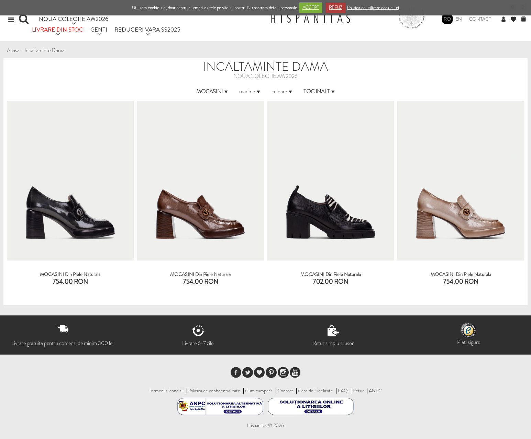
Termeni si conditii (166, 390)
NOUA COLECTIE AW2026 (74, 19)
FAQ (343, 390)
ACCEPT (310, 7)
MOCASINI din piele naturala (330, 274)
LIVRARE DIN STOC (57, 29)
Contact (480, 18)
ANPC (375, 390)
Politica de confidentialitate (214, 390)
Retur (358, 390)
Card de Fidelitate (315, 390)
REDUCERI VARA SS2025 (147, 29)
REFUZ (335, 7)
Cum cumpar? (259, 390)
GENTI (98, 29)
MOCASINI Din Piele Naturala (70, 274)
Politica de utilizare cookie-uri (373, 7)
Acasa (13, 50)
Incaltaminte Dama (44, 50)
